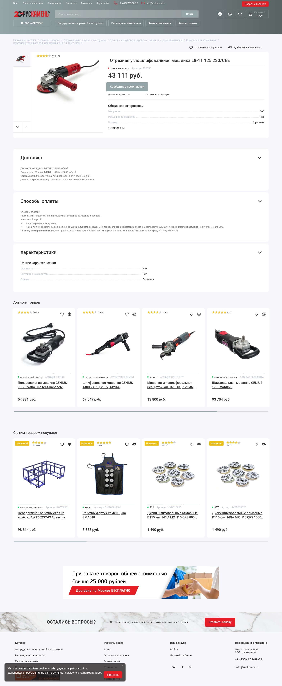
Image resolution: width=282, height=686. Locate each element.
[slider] (44, 55)
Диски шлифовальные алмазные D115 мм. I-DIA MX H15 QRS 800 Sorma (172, 515)
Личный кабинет (181, 655)
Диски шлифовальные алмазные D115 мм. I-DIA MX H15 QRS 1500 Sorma (237, 515)
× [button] (123, 665)
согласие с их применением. (83, 672)
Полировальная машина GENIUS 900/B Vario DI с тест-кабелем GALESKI (42, 385)
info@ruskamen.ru (155, 3)
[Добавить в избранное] (206, 47)
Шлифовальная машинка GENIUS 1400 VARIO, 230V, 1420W (108, 385)
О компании (112, 661)
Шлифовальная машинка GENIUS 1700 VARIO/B (237, 385)
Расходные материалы (30, 655)
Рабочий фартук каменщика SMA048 (104, 515)
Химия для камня (26, 661)
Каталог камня (187, 23)
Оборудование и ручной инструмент (39, 649)
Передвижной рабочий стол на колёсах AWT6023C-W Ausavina (41, 515)
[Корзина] (257, 14)
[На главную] (32, 14)
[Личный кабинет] (220, 14)
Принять (113, 674)
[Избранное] (240, 14)
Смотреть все (116, 127)
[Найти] (190, 14)
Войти (174, 649)
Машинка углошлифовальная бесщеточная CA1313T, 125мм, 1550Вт (170, 385)
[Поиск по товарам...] (119, 14)
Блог (107, 649)
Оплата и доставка (116, 655)
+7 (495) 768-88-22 (128, 3)
